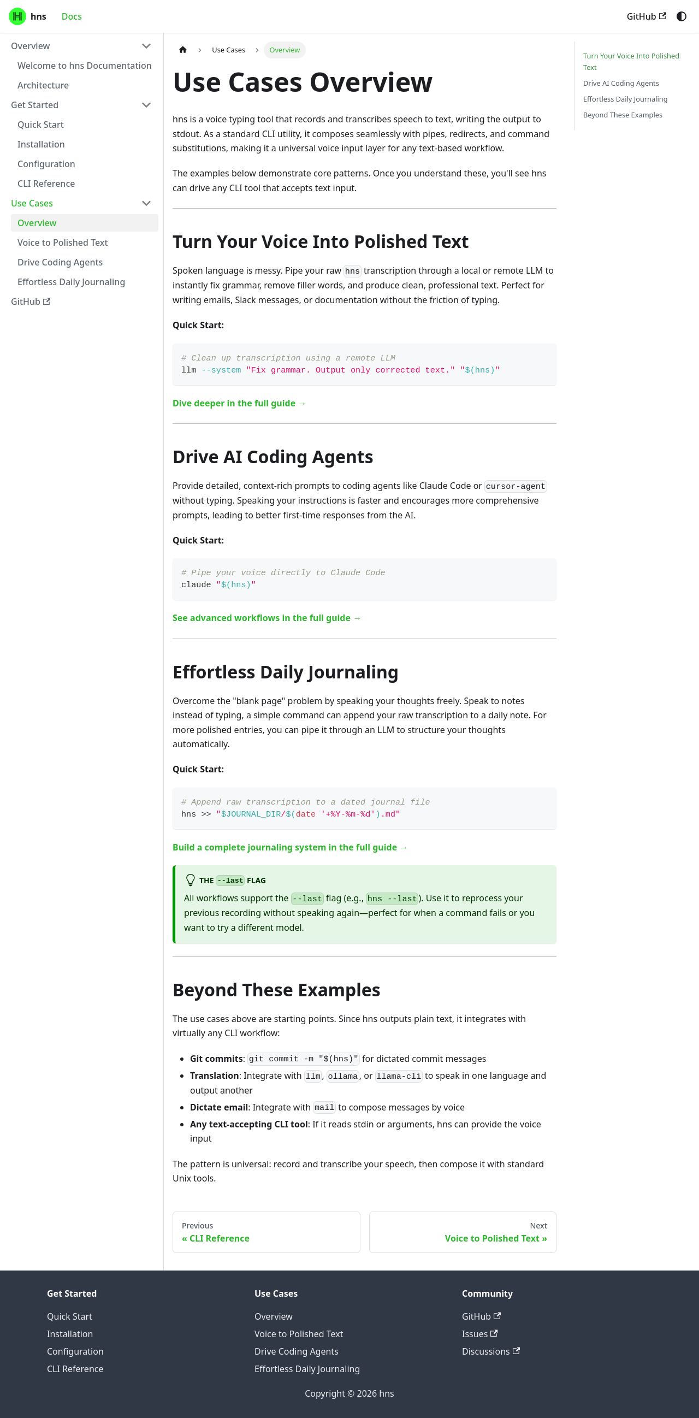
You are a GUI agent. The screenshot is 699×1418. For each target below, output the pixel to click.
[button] (81, 46)
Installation (70, 1334)
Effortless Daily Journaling (625, 99)
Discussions (491, 1351)
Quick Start (69, 1316)
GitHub (646, 16)
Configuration (75, 1351)
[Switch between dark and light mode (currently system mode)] (681, 16)
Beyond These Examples (622, 115)
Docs (72, 16)
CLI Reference (75, 1369)
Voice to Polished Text (298, 1334)
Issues (480, 1334)
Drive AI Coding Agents (621, 83)
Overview (273, 1316)
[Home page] (183, 50)
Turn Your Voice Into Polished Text (631, 61)
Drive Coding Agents (296, 1351)
